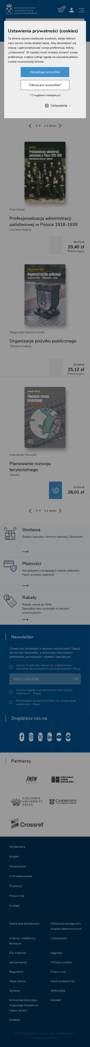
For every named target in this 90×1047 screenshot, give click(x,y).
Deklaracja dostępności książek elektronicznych (66, 926)
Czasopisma (59, 938)
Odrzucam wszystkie (45, 85)
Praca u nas (16, 896)
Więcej (76, 668)
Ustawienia (58, 105)
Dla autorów (17, 866)
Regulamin (16, 972)
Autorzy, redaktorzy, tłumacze (22, 941)
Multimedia (58, 991)
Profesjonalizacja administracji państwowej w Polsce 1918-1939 (43, 221)
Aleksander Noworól (22, 455)
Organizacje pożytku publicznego (43, 341)
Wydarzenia (17, 847)
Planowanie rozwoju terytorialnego (30, 467)
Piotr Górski (17, 210)
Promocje (15, 886)
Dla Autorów (17, 953)
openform (52, 1038)
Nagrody (56, 953)
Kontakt (14, 906)
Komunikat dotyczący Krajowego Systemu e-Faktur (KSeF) (24, 1005)
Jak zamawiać (18, 962)
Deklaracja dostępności (24, 924)
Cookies (14, 1019)
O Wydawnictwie (20, 876)
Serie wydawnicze (62, 981)
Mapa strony (17, 981)
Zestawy (14, 991)
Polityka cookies (61, 962)
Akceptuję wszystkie (45, 72)
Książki (14, 857)
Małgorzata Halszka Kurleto (27, 332)
